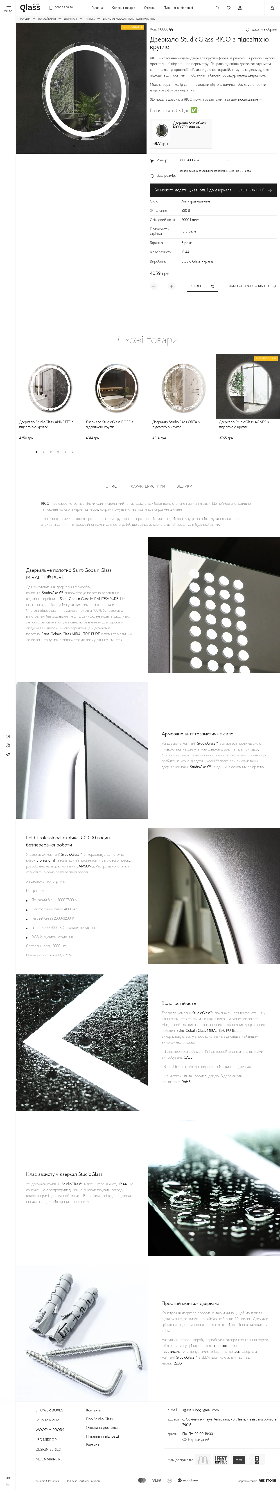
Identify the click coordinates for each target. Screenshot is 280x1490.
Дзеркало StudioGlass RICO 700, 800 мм (189, 125)
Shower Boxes (49, 1411)
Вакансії (92, 1445)
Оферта (149, 8)
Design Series (48, 1450)
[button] (74, 146)
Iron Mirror (47, 1420)
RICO (45, 504)
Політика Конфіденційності (83, 1481)
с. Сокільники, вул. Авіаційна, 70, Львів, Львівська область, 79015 (230, 1422)
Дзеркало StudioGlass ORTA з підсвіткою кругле (176, 425)
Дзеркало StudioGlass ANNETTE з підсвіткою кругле (46, 425)
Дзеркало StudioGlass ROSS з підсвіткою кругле (109, 425)
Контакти (93, 1411)
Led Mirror (46, 1440)
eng (8, 1484)
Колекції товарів (123, 8)
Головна (97, 8)
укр (8, 1478)
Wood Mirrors (50, 1430)
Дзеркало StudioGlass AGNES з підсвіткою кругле (244, 425)
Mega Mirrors (49, 1459)
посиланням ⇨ (250, 100)
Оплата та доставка (102, 1428)
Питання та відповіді (178, 8)
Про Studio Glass (99, 1419)
